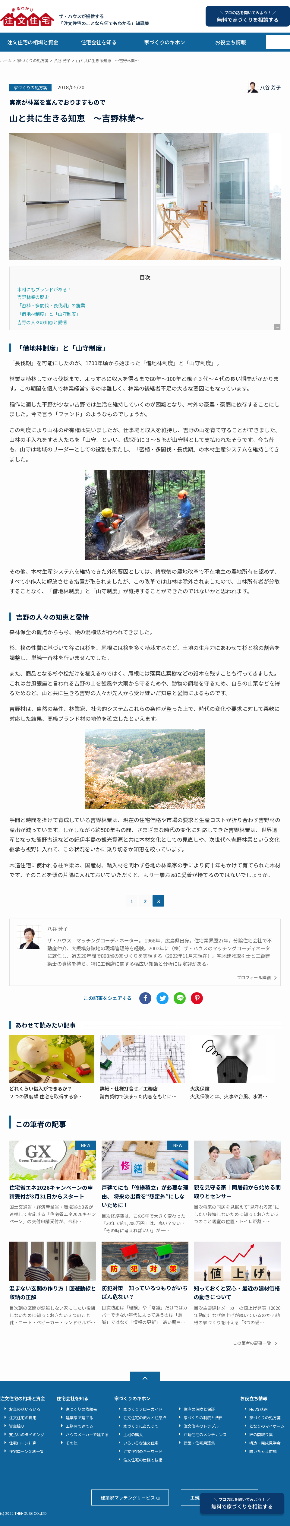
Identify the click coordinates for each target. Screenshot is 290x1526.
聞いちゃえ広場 (263, 1451)
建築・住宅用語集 (199, 1443)
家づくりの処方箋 (30, 87)
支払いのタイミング (26, 1434)
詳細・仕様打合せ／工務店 (129, 1088)
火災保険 (200, 1088)
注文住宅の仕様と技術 (142, 1460)
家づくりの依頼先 (81, 1409)
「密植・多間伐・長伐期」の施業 (51, 305)
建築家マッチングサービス (128, 1497)
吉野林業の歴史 (33, 296)
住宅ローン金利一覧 (26, 1451)
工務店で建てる (79, 1426)
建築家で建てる (79, 1417)
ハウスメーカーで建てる (87, 1434)
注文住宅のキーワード (142, 1451)
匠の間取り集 (261, 1434)
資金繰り (17, 1426)
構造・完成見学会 (265, 1443)
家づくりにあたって (140, 1426)
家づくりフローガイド (142, 1409)
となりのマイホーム (267, 1426)
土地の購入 (133, 1434)
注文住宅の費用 (22, 1417)
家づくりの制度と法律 (203, 1417)
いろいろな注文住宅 (141, 1443)
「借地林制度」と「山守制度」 (48, 313)
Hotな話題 (258, 1409)
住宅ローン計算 (22, 1443)
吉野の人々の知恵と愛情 (42, 322)
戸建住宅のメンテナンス (205, 1434)
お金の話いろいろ (24, 1409)
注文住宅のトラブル (201, 1426)
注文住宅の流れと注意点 (144, 1417)
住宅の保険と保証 (199, 1409)
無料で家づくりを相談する (242, 1503)
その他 (71, 1443)
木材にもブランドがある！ (44, 289)
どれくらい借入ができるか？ (40, 1088)
